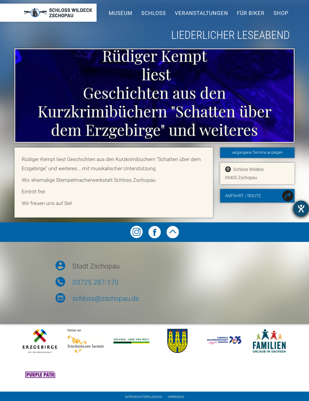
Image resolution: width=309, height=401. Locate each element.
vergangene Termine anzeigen (257, 152)
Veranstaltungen (201, 13)
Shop (281, 13)
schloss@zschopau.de (105, 299)
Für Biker (251, 13)
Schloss (153, 13)
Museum (120, 13)
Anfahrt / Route (259, 196)
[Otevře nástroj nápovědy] (301, 209)
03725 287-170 (95, 282)
